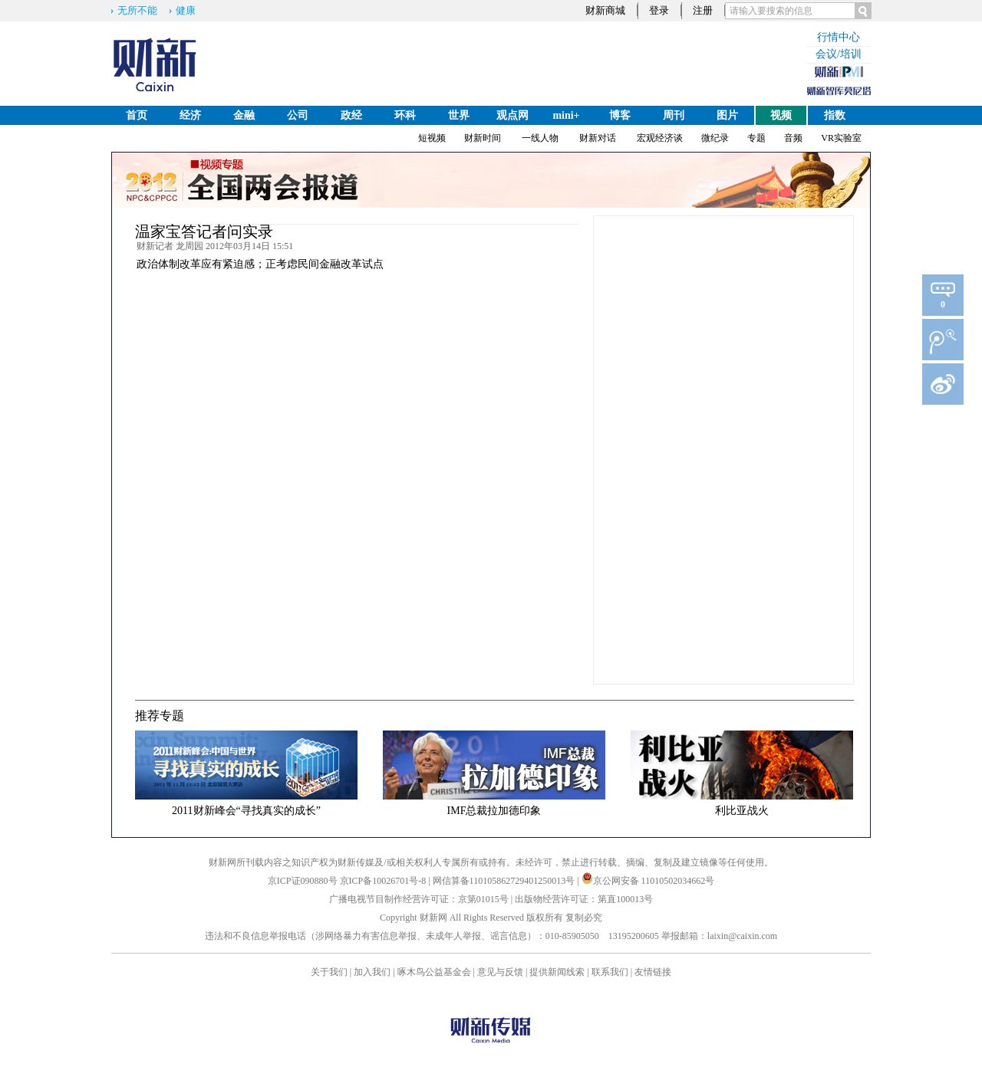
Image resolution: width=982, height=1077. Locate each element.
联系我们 (610, 972)
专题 (756, 138)
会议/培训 (839, 54)
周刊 (673, 115)
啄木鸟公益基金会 (435, 972)
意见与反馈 (500, 972)
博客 (620, 115)
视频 (781, 115)
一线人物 (540, 138)
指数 (834, 115)
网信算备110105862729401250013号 (505, 880)
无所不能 (137, 10)
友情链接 (652, 972)
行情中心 (838, 37)
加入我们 (372, 972)
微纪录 (715, 138)
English (136, 134)
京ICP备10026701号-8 (384, 880)
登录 (659, 10)
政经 (351, 115)
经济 (190, 115)
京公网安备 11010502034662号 (648, 880)
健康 (186, 10)
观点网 (512, 115)
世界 (459, 115)
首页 (136, 115)
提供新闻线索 (557, 972)
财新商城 (605, 10)
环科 (405, 115)
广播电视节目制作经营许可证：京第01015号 (419, 899)
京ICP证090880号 (303, 880)
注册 (703, 10)
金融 (244, 115)
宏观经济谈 (660, 138)
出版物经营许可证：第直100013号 (584, 899)
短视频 (432, 138)
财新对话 (597, 138)
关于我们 (329, 972)
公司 (297, 115)
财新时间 (482, 138)
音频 (793, 138)
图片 (727, 115)
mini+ (565, 115)
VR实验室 (841, 138)
